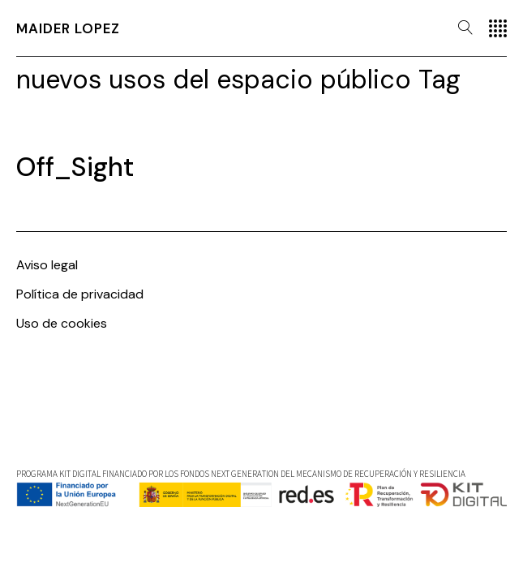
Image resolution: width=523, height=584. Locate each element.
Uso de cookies (61, 323)
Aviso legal (47, 264)
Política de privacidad (80, 294)
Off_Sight (75, 167)
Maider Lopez (68, 28)
